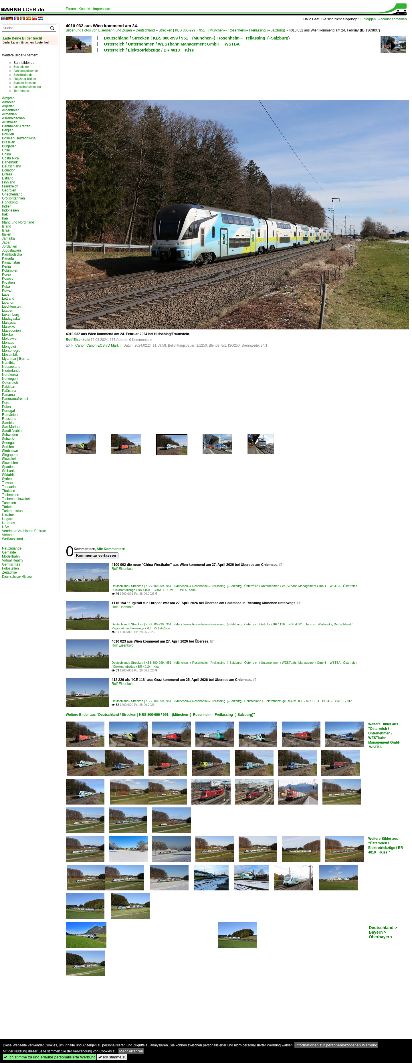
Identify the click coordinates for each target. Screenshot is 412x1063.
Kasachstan (11, 262)
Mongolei (9, 347)
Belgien (7, 130)
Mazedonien (11, 331)
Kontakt (84, 9)
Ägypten (8, 98)
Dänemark (10, 162)
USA (5, 527)
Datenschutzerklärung (17, 576)
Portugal (8, 411)
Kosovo (7, 278)
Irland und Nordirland (18, 222)
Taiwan (7, 483)
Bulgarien (9, 146)
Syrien (7, 479)
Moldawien (10, 339)
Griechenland (12, 194)
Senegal (8, 443)
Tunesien (9, 503)
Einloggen (368, 19)
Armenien (9, 114)
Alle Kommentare (110, 549)
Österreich (10, 383)
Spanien (8, 467)
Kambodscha (12, 254)
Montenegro (11, 351)
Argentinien (10, 110)
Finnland (8, 182)
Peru (5, 403)
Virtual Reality (12, 560)
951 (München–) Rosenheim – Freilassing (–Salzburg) (242, 30)
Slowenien (10, 463)
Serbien (8, 447)
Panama (8, 395)
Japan (6, 242)
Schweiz (8, 439)
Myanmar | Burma (15, 359)
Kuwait (7, 291)
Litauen (7, 311)
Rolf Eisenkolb (78, 340)
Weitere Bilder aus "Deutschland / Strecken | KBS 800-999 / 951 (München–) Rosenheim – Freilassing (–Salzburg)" (160, 715)
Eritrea (7, 174)
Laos (5, 295)
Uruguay (8, 523)
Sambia (8, 423)
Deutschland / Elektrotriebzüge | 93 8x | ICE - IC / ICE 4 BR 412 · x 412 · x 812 (298, 701)
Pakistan (8, 387)
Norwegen (10, 379)
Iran (5, 218)
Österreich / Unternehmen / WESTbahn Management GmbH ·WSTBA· (172, 44)
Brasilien (8, 142)
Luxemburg (10, 315)
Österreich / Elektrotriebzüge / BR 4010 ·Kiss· (149, 50)
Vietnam (8, 535)
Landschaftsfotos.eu (27, 86)
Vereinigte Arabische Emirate (24, 531)
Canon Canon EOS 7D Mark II (98, 345)
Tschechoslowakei (16, 499)
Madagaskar (11, 319)
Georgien (9, 190)
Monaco (8, 343)
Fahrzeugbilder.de (25, 70)
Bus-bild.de (21, 66)
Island (6, 226)
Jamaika (8, 238)
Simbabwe (10, 451)
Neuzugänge (11, 548)
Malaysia (8, 323)
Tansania (9, 487)
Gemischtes (11, 564)
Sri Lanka (9, 471)
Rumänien (10, 415)
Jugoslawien (11, 250)
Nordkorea (10, 375)
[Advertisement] (212, 75)
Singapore (10, 455)
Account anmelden (392, 19)
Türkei (6, 507)
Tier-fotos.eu (21, 90)
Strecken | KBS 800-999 (177, 30)
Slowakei (9, 459)
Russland (9, 419)
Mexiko (7, 335)
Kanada (8, 258)
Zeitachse (9, 572)
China (6, 154)
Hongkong (10, 202)
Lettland (8, 299)
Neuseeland (11, 367)
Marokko (8, 327)
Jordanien (9, 246)
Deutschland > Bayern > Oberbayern (383, 932)
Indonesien (10, 210)
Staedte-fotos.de (24, 82)
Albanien (8, 102)
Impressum (101, 9)
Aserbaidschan (13, 118)
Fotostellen (10, 568)
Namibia (8, 363)
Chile (6, 150)
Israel (6, 230)
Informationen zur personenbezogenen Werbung (336, 1045)
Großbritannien (13, 198)
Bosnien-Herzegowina (18, 138)
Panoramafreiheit (15, 399)
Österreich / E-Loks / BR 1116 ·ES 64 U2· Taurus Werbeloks (288, 624)
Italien (6, 234)
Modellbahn (11, 556)
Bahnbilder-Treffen (16, 126)
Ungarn (7, 519)
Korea (6, 274)
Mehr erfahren (131, 1051)
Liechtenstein (12, 307)
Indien (6, 206)
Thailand (8, 491)
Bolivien (8, 134)
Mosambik (10, 355)
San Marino (10, 427)
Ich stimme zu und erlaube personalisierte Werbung (50, 1057)
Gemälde (9, 552)
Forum (71, 9)
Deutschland (145, 30)
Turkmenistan (12, 511)
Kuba (6, 286)
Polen (6, 407)
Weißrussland (12, 539)
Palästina (9, 391)
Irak (5, 214)
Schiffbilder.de (23, 74)
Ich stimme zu (112, 1057)
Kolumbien (10, 270)
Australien (9, 122)
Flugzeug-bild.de (24, 78)
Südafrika (9, 475)
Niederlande (11, 371)
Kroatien (8, 282)
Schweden (10, 435)
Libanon (8, 303)
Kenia (6, 266)
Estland (7, 178)
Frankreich (10, 186)
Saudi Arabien (12, 431)
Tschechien (10, 495)
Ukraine (8, 515)
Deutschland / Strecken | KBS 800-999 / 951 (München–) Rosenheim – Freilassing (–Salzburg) (197, 38)
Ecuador (8, 170)
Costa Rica (10, 158)
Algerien (8, 106)
